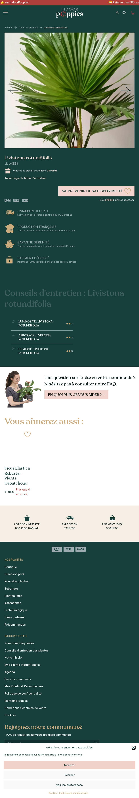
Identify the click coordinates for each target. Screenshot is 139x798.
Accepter (69, 765)
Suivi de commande (18, 679)
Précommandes (15, 624)
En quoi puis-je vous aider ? (76, 394)
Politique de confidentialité (73, 793)
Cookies (53, 793)
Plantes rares (13, 596)
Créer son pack (15, 574)
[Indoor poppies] (69, 13)
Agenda (10, 672)
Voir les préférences (69, 785)
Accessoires (13, 603)
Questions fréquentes (19, 643)
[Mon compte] (117, 12)
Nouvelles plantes (17, 581)
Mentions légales (16, 701)
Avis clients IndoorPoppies (23, 665)
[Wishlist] (124, 12)
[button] (133, 748)
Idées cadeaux (14, 617)
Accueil (8, 28)
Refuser (69, 775)
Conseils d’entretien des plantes (27, 650)
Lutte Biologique (16, 610)
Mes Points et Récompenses (24, 686)
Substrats (11, 588)
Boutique (11, 567)
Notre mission (14, 657)
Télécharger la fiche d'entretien (25, 178)
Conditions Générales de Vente (25, 708)
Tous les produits (28, 28)
